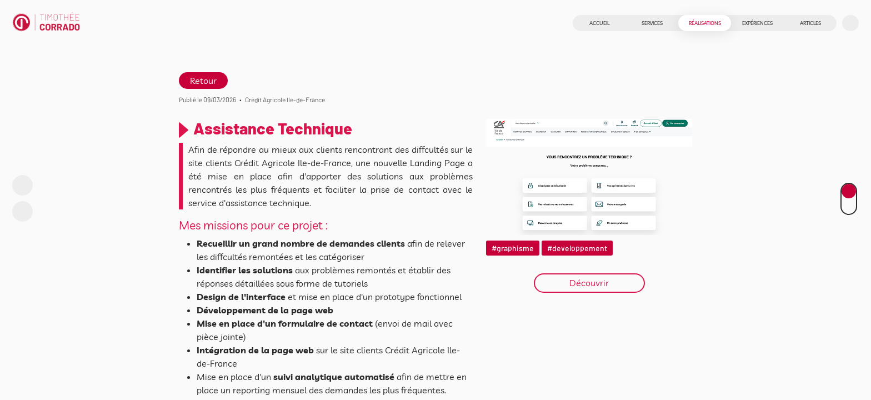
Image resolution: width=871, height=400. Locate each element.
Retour (203, 80)
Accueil (599, 23)
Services (652, 23)
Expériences (757, 23)
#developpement (577, 248)
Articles (810, 23)
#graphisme (513, 248)
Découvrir (589, 282)
